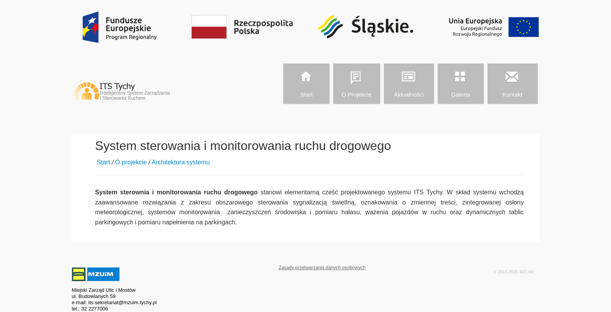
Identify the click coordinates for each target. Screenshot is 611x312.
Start (306, 82)
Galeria (460, 82)
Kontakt (512, 82)
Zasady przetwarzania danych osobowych (322, 267)
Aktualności (408, 82)
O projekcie (356, 82)
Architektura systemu (181, 162)
